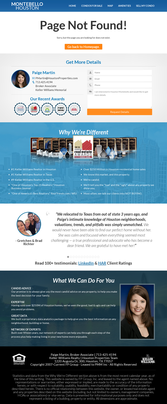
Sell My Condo (145, 5)
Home (72, 5)
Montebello (27, 5)
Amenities (124, 5)
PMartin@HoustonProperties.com (56, 78)
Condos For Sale (91, 5)
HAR (102, 263)
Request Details (119, 111)
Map (110, 5)
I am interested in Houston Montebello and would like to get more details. (119, 98)
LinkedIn (86, 263)
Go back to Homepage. (83, 47)
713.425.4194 (43, 82)
